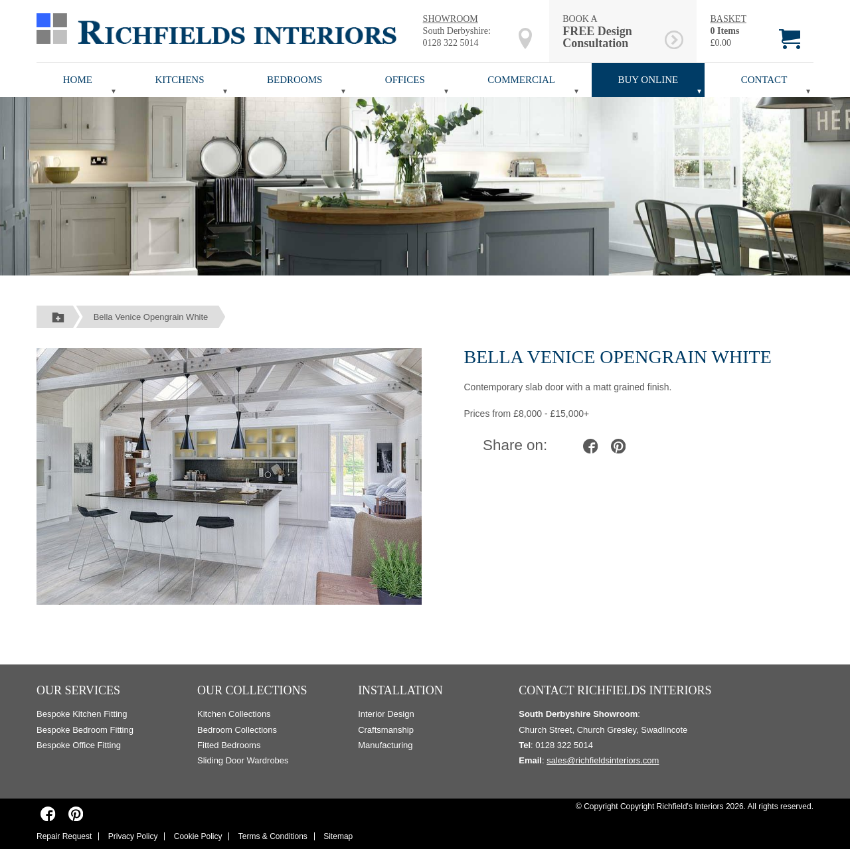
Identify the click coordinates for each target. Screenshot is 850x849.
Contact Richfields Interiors (615, 690)
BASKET (728, 19)
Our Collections (252, 690)
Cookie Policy (198, 836)
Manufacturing (385, 745)
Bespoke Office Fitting (79, 745)
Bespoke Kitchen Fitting (82, 714)
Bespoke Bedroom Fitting (85, 730)
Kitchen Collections (234, 714)
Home (77, 79)
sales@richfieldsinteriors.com (603, 760)
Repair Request (64, 836)
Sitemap (338, 836)
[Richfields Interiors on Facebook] (48, 814)
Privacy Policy (133, 836)
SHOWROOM (450, 19)
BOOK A (611, 31)
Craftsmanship (386, 730)
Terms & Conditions (272, 836)
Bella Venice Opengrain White (151, 317)
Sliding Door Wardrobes (243, 760)
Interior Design (386, 714)
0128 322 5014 (451, 43)
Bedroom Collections (237, 730)
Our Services (78, 690)
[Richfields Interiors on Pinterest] (75, 814)
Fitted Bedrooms (228, 745)
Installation (400, 690)
